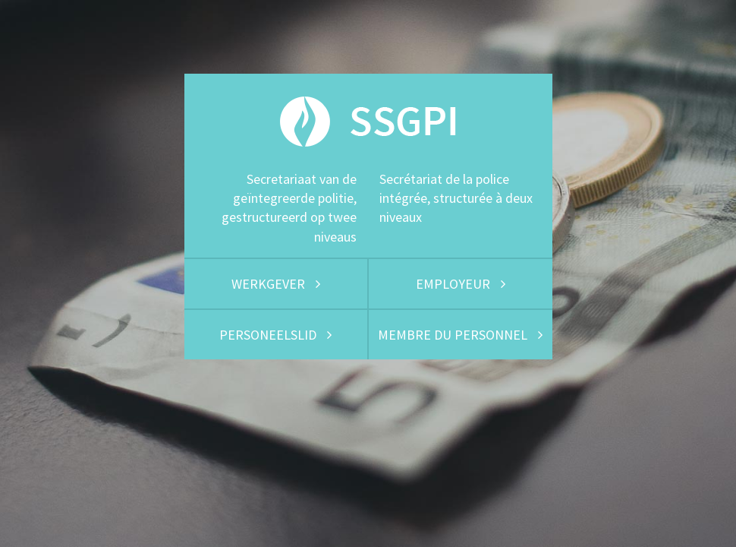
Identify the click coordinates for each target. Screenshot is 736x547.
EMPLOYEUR (460, 283)
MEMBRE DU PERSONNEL (460, 334)
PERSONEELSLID (275, 334)
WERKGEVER (275, 283)
